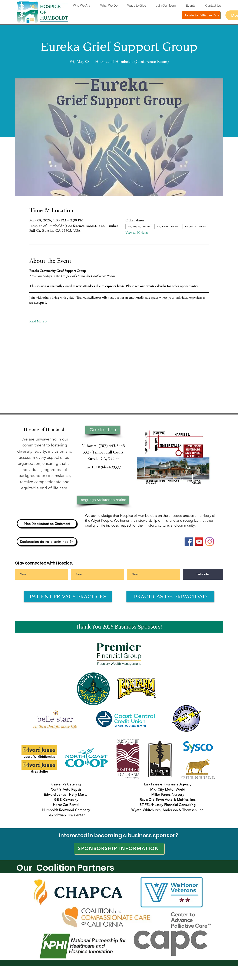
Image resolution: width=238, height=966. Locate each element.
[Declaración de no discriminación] (47, 541)
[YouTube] (199, 541)
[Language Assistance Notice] (103, 500)
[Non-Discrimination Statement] (47, 523)
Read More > (38, 321)
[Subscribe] (203, 574)
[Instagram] (209, 541)
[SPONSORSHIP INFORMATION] (119, 848)
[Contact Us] (102, 430)
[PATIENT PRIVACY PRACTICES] (68, 596)
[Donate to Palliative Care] (201, 15)
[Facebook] (189, 541)
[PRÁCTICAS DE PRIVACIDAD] (170, 596)
